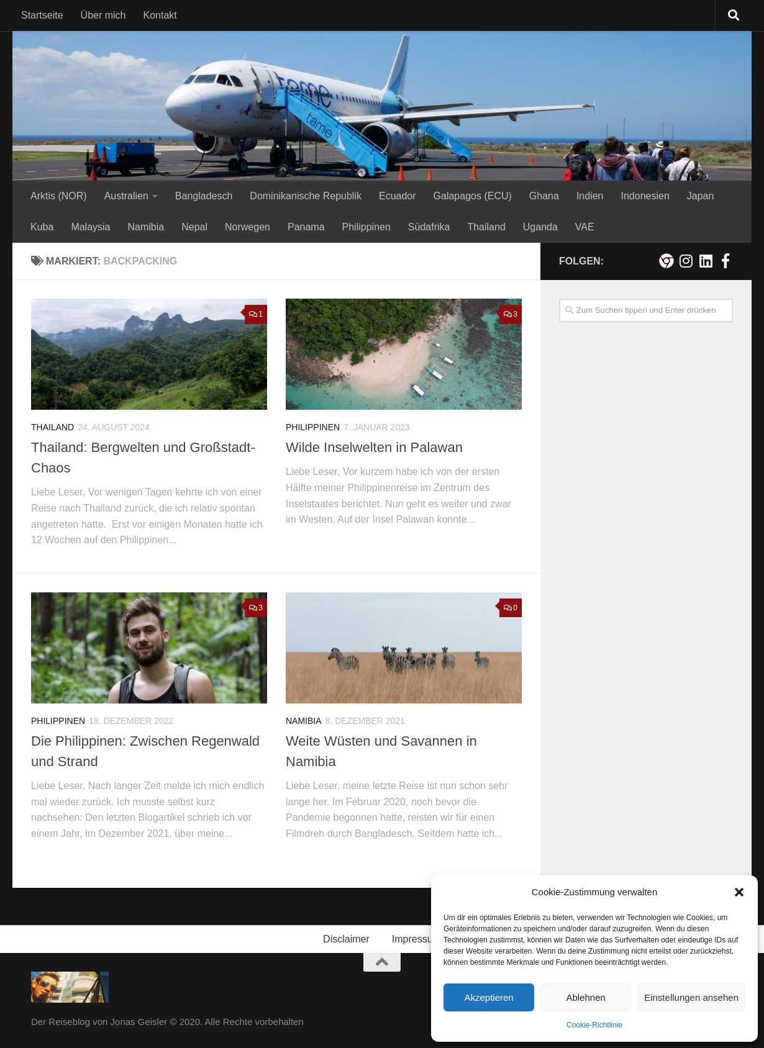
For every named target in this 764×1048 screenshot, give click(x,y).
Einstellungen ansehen (691, 997)
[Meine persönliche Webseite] (665, 260)
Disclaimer (346, 939)
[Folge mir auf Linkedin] (705, 260)
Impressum (416, 939)
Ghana (544, 196)
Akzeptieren (488, 997)
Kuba (41, 227)
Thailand (486, 227)
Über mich (103, 15)
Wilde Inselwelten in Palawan (374, 447)
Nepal (194, 227)
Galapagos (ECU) (473, 196)
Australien (126, 196)
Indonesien (645, 196)
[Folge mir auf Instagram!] (685, 260)
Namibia (146, 227)
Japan (700, 196)
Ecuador (397, 196)
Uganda (540, 227)
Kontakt (160, 15)
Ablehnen (585, 997)
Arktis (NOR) (58, 196)
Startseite (42, 15)
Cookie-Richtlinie (594, 1025)
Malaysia (90, 227)
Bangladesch (204, 196)
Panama (306, 227)
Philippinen (366, 227)
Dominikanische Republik (306, 196)
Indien (590, 196)
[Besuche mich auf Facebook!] (725, 260)
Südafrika (429, 227)
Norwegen (247, 227)
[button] (739, 892)
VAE (584, 227)
